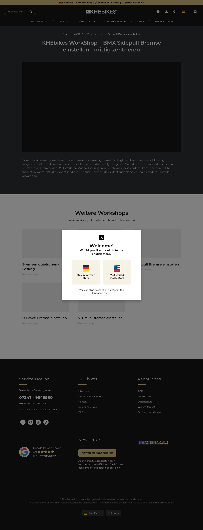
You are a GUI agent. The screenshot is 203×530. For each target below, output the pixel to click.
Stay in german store (86, 272)
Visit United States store (117, 272)
